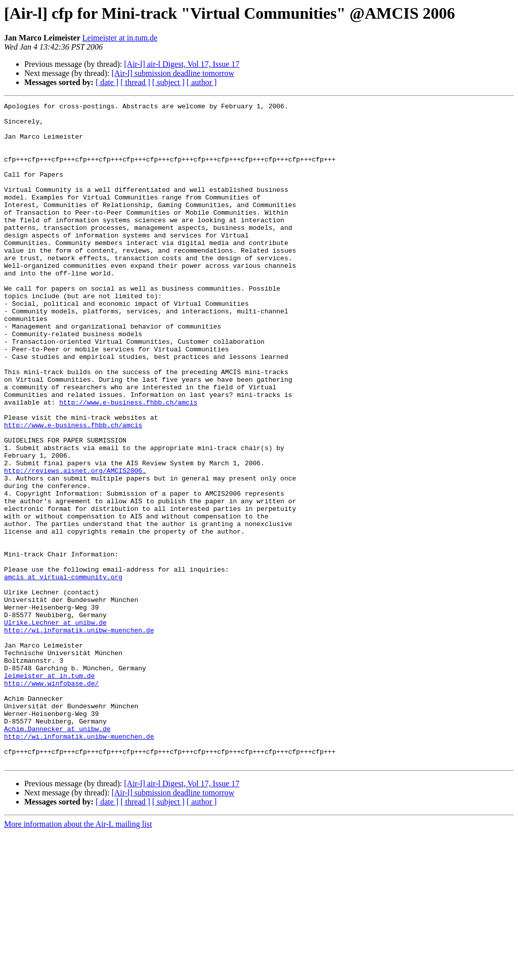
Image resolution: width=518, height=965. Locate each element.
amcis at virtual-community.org (63, 672)
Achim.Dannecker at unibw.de (57, 854)
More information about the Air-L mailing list (78, 956)
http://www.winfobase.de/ (51, 800)
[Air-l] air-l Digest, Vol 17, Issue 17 (181, 64)
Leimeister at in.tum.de (119, 37)
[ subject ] (168, 82)
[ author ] (202, 82)
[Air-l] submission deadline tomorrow (172, 73)
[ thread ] (135, 82)
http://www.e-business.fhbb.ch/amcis (128, 462)
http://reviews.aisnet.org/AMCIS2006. (75, 544)
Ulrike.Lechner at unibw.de (55, 727)
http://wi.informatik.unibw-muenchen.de (79, 736)
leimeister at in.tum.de (49, 790)
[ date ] (107, 82)
